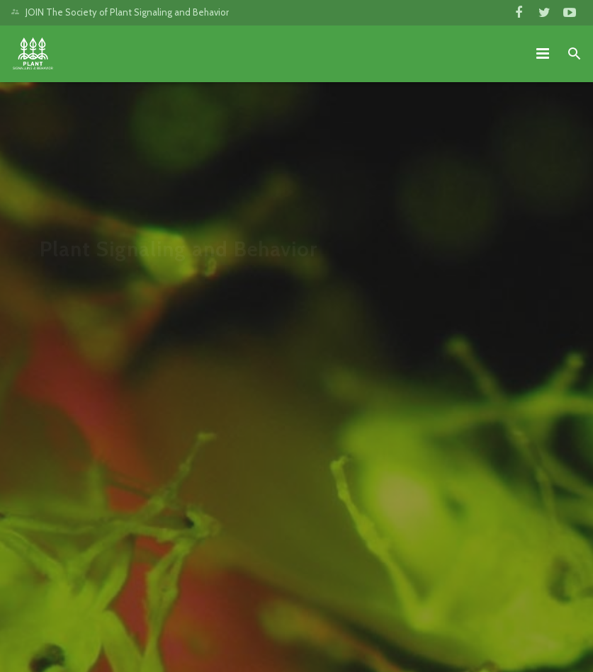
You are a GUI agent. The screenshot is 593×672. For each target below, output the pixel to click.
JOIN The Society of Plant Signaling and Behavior (127, 12)
